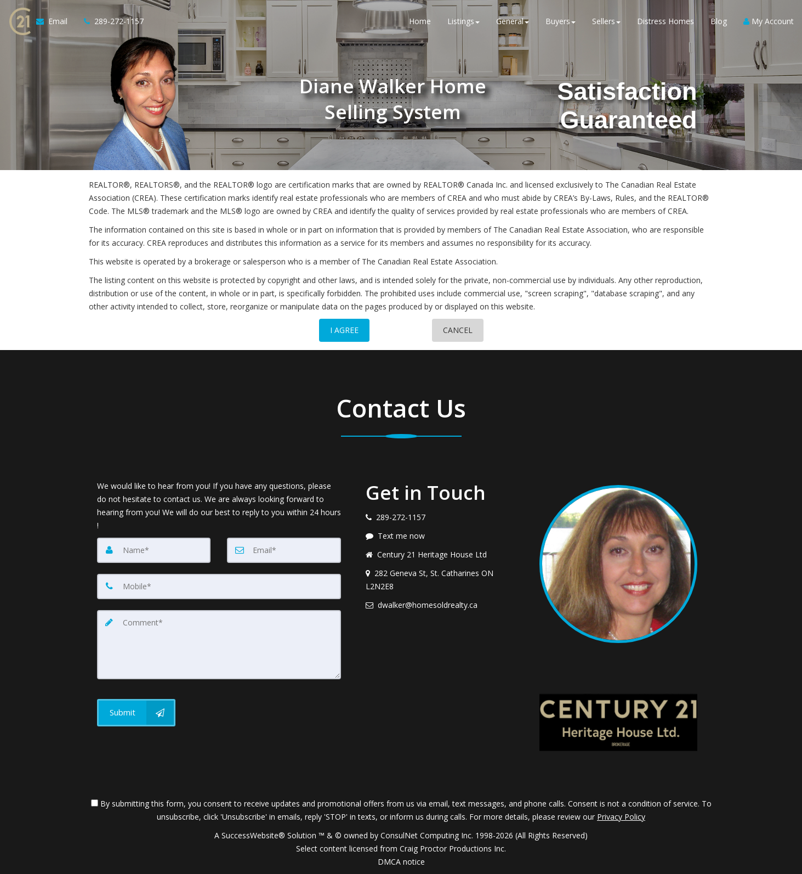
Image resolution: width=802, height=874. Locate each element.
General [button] (512, 21)
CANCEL (458, 330)
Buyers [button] (560, 21)
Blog (718, 21)
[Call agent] (109, 22)
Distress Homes (665, 21)
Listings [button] (463, 21)
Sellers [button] (606, 21)
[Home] (17, 22)
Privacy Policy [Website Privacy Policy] (621, 816)
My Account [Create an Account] (768, 21)
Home (420, 21)
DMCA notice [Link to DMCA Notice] (401, 861)
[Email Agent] (55, 22)
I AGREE (344, 330)
